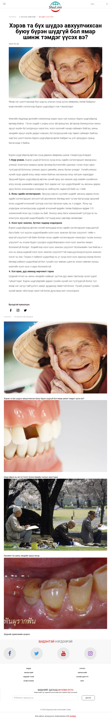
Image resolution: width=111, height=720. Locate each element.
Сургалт (82, 668)
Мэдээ (28, 668)
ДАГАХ (88, 698)
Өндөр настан (46, 17)
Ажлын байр (28, 672)
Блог (82, 681)
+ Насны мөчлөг (27, 17)
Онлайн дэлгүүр (82, 677)
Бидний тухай (28, 677)
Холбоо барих (28, 681)
